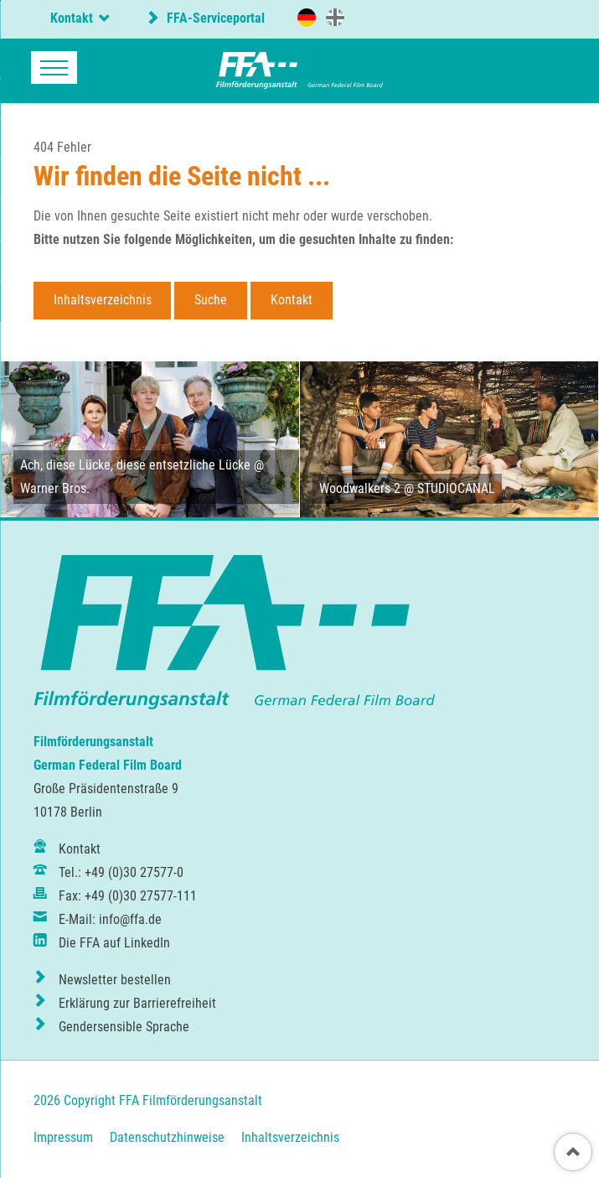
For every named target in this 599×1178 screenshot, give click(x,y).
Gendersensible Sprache (124, 1027)
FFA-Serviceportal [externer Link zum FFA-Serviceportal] (214, 18)
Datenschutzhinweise (167, 1137)
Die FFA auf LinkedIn (114, 943)
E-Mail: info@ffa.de (110, 919)
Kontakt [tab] (71, 18)
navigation (54, 67)
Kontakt (291, 300)
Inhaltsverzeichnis (103, 300)
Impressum (63, 1137)
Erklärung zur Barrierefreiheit (137, 1003)
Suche (210, 300)
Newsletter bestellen (115, 980)
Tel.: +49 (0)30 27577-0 (121, 872)
